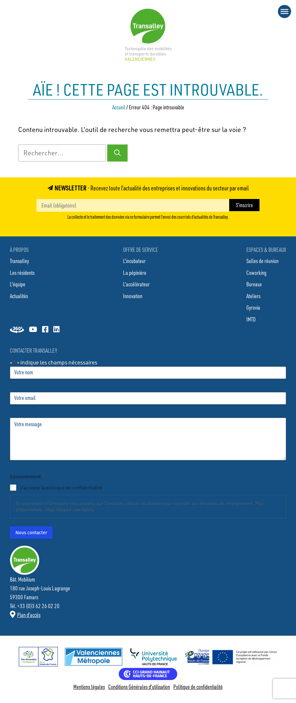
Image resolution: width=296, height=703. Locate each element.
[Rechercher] (117, 153)
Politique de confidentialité (198, 686)
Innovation (132, 295)
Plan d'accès (28, 614)
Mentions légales (89, 686)
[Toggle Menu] (284, 11)
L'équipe (17, 284)
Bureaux (254, 284)
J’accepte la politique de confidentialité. (62, 487)
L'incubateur (134, 260)
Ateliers (253, 295)
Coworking (256, 272)
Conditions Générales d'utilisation (139, 686)
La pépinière (134, 272)
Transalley (19, 260)
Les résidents (22, 272)
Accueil (118, 107)
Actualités (19, 295)
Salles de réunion (262, 260)
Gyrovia (253, 307)
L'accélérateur (136, 284)
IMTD (251, 319)
